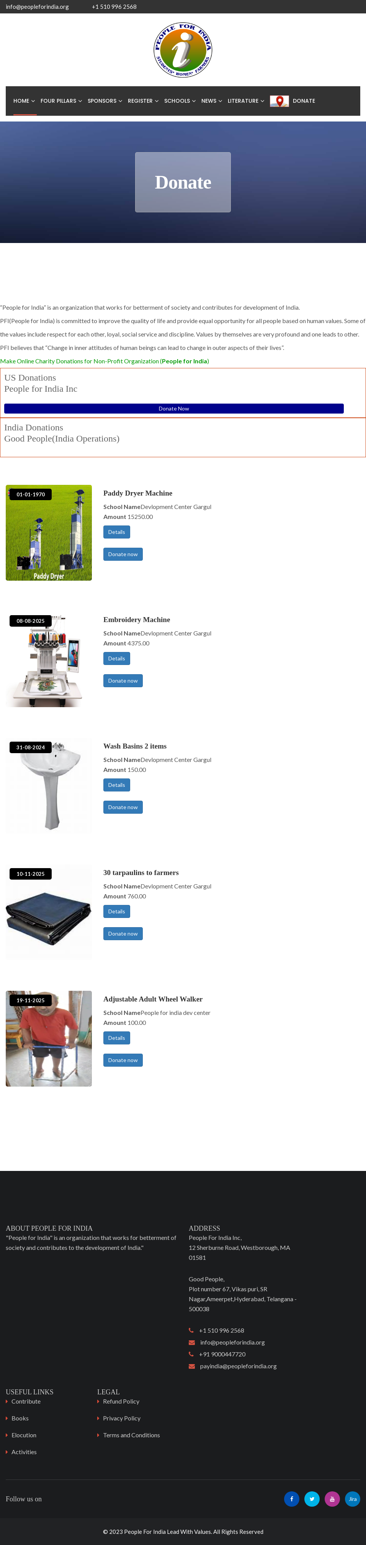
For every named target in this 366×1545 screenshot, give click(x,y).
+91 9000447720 (217, 1354)
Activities (24, 1451)
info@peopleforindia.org (37, 6)
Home (21, 101)
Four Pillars (58, 101)
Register (140, 101)
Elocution (23, 1434)
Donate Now (174, 408)
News (208, 101)
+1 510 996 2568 (216, 1330)
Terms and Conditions (131, 1434)
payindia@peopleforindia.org (233, 1365)
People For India (145, 1531)
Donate (304, 101)
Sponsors (102, 101)
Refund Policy (121, 1401)
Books (20, 1418)
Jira (353, 1499)
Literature (243, 101)
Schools (177, 101)
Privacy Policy (122, 1418)
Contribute (26, 1401)
